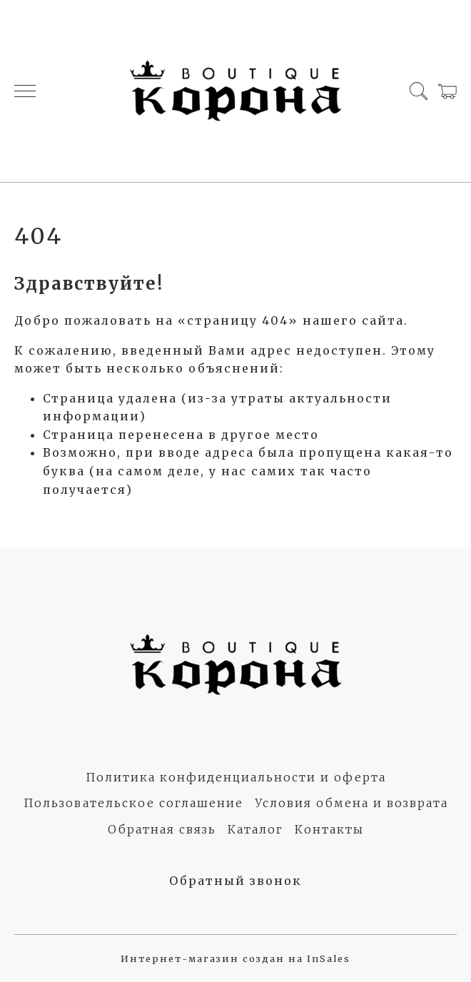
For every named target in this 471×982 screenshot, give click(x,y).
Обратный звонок (235, 881)
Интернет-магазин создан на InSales (235, 958)
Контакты (329, 829)
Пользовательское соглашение (133, 803)
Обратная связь (162, 829)
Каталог (255, 829)
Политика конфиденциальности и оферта (236, 777)
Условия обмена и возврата (351, 803)
